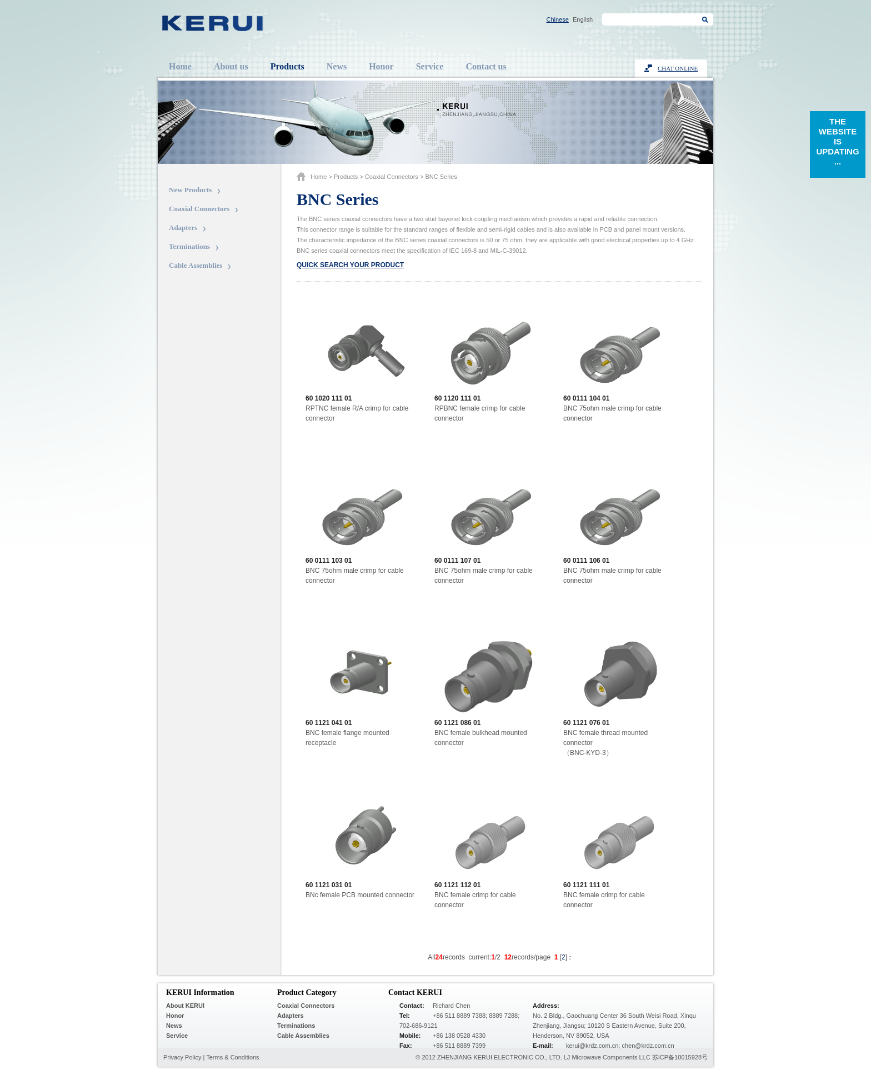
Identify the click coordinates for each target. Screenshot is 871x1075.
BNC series (441, 176)
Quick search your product (350, 265)
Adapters (183, 227)
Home (180, 66)
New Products (190, 190)
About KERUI (185, 1005)
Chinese (558, 19)
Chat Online (678, 68)
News (337, 66)
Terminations (189, 246)
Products (287, 66)
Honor (381, 66)
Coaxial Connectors (199, 208)
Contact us (485, 66)
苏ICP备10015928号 (680, 1057)
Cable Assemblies (195, 265)
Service (430, 66)
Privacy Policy (182, 1057)
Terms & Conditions (232, 1057)
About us (231, 66)
